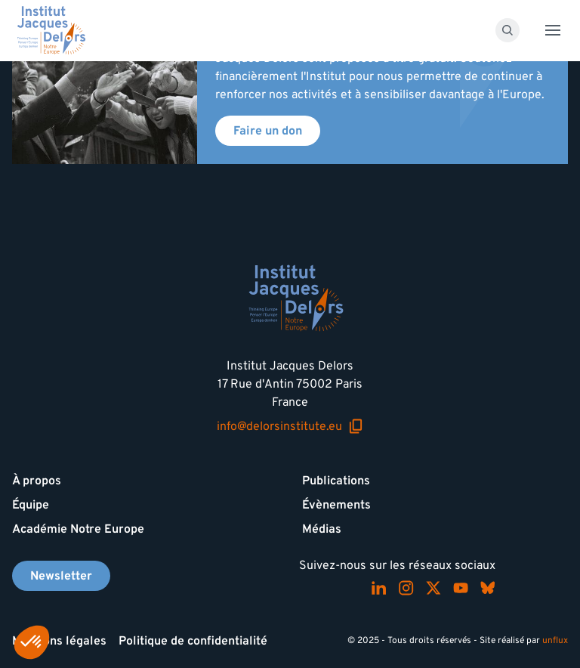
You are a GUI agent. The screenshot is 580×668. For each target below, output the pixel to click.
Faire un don (267, 130)
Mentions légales (59, 640)
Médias (321, 529)
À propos (36, 480)
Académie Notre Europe (78, 529)
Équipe (30, 504)
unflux (555, 640)
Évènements (336, 504)
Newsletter (61, 575)
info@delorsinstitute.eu (290, 426)
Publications (336, 480)
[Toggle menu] (553, 30)
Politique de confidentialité (193, 640)
